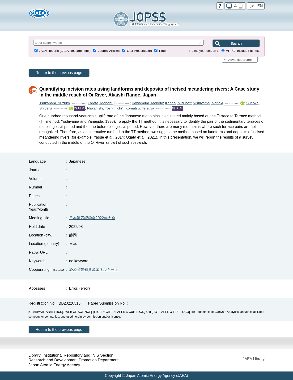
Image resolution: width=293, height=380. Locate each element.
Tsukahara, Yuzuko (54, 103)
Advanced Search (241, 59)
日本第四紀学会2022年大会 (92, 218)
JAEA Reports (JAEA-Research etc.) (64, 50)
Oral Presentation (139, 50)
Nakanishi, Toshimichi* (105, 108)
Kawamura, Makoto (147, 103)
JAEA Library (253, 359)
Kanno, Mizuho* (178, 103)
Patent (163, 50)
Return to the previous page (59, 73)
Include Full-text (248, 50)
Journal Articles (109, 50)
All (227, 50)
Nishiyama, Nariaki (208, 103)
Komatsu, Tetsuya (139, 108)
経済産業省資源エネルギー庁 (93, 269)
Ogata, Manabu (100, 103)
